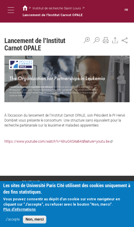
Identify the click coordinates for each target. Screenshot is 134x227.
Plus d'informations (19, 211)
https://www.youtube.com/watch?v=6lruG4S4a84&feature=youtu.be (58, 141)
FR (126, 9)
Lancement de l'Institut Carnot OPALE (53, 15)
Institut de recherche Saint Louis (57, 8)
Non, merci (35, 221)
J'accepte (13, 221)
